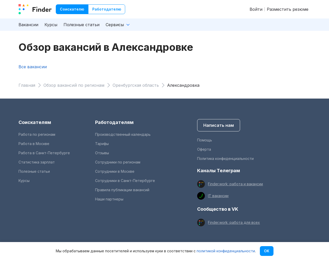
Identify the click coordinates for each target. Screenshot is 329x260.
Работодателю (106, 9)
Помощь (204, 140)
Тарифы (102, 143)
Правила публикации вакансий (122, 190)
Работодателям (114, 122)
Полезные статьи (81, 24)
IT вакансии (218, 196)
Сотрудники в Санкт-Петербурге (125, 180)
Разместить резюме (287, 9)
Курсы (50, 24)
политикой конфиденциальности (226, 251)
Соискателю (72, 9)
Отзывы (102, 153)
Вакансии (28, 24)
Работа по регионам (37, 134)
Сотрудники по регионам (117, 162)
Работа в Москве (34, 143)
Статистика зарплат (37, 162)
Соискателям (35, 122)
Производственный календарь (123, 134)
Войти (256, 9)
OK (266, 251)
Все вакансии (33, 66)
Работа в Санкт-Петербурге (44, 153)
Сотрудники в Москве (114, 171)
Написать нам (218, 125)
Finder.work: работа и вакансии (235, 184)
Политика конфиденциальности (225, 158)
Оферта (204, 149)
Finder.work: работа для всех (234, 222)
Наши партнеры (109, 199)
